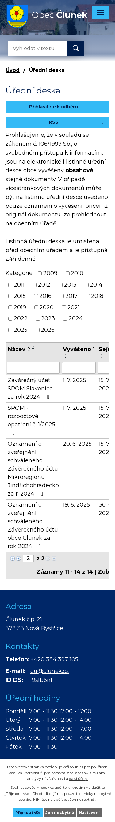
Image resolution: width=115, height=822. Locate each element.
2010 (77, 273)
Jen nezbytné (59, 812)
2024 (76, 318)
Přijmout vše (28, 812)
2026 (48, 329)
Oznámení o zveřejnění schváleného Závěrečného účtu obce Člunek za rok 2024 (33, 525)
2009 (50, 273)
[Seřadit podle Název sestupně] (33, 349)
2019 (20, 307)
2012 (44, 284)
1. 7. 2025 (74, 380)
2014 (96, 284)
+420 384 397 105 (54, 659)
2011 (19, 284)
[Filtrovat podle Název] (33, 368)
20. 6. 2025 (77, 444)
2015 (20, 296)
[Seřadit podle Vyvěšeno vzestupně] (66, 355)
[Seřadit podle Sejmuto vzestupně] (102, 355)
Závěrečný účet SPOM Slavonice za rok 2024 (30, 388)
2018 (97, 296)
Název (19, 349)
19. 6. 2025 (76, 504)
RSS (77, 122)
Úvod (13, 70)
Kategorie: (19, 273)
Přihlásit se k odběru (67, 106)
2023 (48, 318)
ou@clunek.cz (49, 671)
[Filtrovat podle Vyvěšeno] (79, 368)
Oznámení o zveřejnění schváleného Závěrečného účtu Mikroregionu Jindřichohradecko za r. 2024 (33, 469)
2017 (71, 296)
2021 (73, 307)
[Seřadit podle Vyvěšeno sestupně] (66, 357)
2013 (70, 284)
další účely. (78, 778)
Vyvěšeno (79, 349)
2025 (20, 329)
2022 (21, 318)
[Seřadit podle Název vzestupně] (33, 346)
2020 (47, 307)
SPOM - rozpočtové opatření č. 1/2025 (31, 420)
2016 (45, 296)
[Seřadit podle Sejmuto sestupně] (102, 357)
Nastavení (89, 812)
